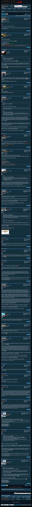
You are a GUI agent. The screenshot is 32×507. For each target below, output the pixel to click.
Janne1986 (8, 86)
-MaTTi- (8, 170)
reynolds (3, 400)
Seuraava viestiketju (19, 487)
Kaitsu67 (8, 209)
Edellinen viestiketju (13, 487)
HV (2, 365)
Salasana (11, 6)
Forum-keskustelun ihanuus (5, 499)
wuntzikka (4, 375)
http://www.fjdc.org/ (5, 161)
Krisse (7, 136)
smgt (7, 52)
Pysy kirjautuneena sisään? (27, 5)
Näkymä (29, 15)
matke (3, 250)
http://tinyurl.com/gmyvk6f (9, 144)
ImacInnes (8, 151)
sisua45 (8, 34)
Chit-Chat (6, 5)
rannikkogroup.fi (27, 143)
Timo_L (8, 98)
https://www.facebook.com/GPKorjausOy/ (8, 163)
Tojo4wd (8, 414)
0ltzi (7, 18)
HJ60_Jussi (4, 239)
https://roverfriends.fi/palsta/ (6, 228)
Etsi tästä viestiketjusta (23, 15)
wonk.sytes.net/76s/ (5, 145)
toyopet (7, 314)
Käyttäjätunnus (12, 5)
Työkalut (17, 15)
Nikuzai (3, 261)
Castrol (7, 73)
